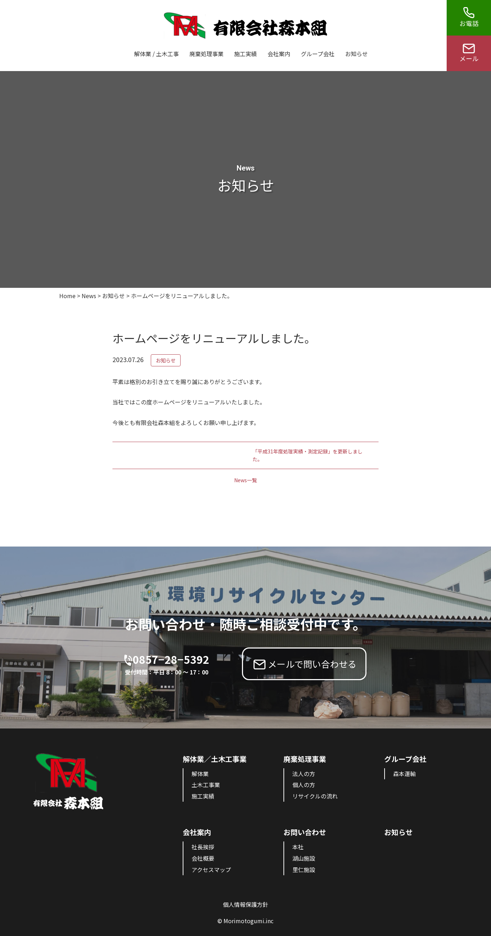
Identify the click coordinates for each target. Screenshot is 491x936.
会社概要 (203, 858)
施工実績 (245, 53)
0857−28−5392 (171, 664)
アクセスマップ (211, 869)
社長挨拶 (203, 847)
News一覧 (245, 480)
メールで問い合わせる (312, 663)
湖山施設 (303, 858)
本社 (298, 847)
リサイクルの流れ (315, 796)
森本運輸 (404, 773)
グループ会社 (318, 53)
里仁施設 (303, 869)
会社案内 (278, 53)
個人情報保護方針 (245, 904)
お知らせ (356, 53)
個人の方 (303, 784)
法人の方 (303, 773)
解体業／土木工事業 (215, 759)
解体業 (200, 773)
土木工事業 (206, 784)
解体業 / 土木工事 (156, 53)
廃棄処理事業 (206, 53)
